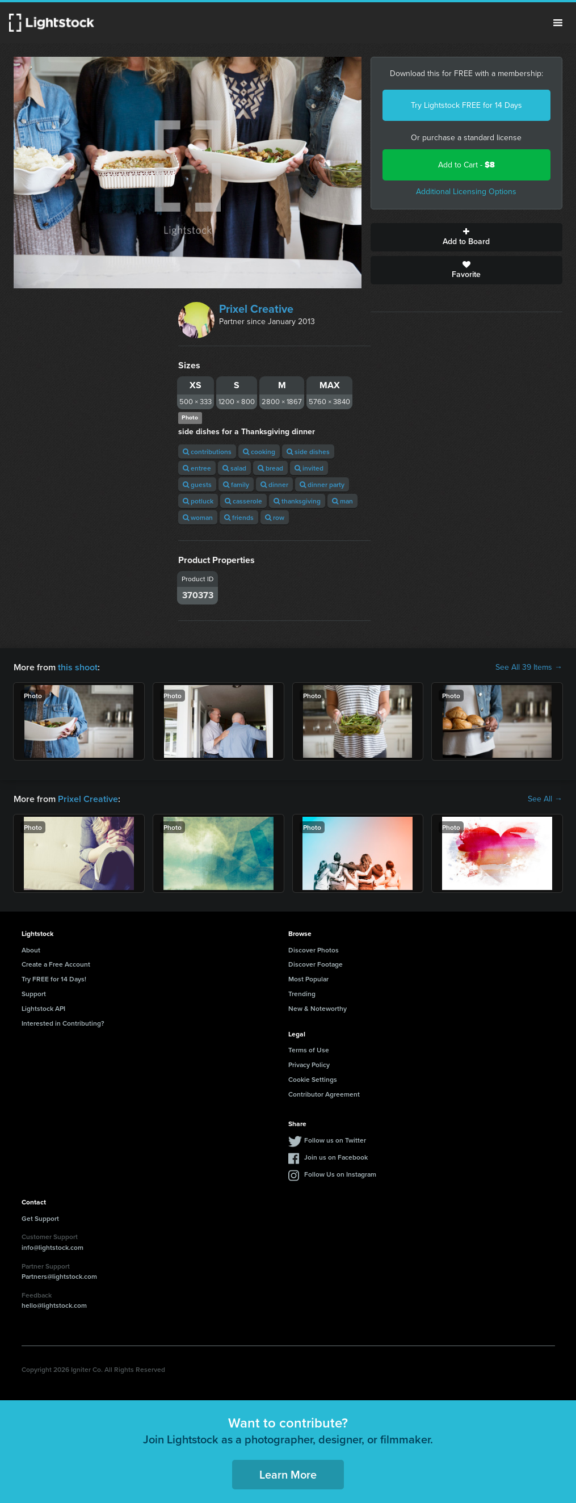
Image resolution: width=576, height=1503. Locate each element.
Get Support (40, 1218)
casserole (243, 501)
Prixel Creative (256, 308)
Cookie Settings (312, 1079)
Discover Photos (313, 950)
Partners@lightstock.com (59, 1276)
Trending (302, 993)
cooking (259, 451)
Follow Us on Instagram (340, 1174)
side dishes (308, 451)
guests (197, 484)
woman (198, 517)
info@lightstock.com (52, 1247)
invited (309, 468)
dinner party (322, 484)
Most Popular (308, 979)
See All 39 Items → (528, 667)
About (31, 950)
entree (197, 468)
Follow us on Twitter (335, 1140)
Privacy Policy (309, 1064)
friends (239, 517)
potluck (198, 501)
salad (234, 468)
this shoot (78, 667)
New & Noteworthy (317, 1008)
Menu (558, 23)
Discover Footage (315, 964)
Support (34, 993)
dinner (274, 484)
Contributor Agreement (324, 1094)
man (342, 501)
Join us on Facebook (336, 1157)
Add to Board (466, 237)
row (274, 517)
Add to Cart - (466, 165)
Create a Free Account (56, 964)
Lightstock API (43, 1008)
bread (270, 468)
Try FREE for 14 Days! (54, 979)
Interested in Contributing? (63, 1023)
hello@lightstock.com (54, 1305)
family (236, 484)
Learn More (288, 1474)
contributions (207, 451)
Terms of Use (308, 1050)
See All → (545, 799)
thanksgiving (297, 501)
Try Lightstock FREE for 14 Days (466, 105)
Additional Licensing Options (466, 192)
